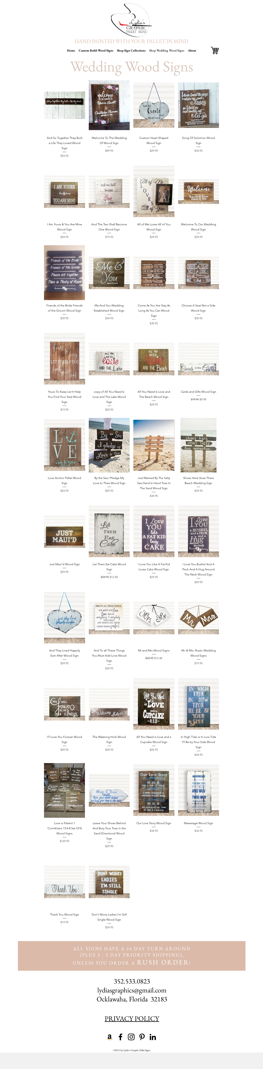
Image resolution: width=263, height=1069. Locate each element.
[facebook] (120, 1036)
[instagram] (131, 1036)
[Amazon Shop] (109, 1036)
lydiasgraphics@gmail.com (132, 989)
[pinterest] (142, 1036)
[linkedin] (152, 1036)
